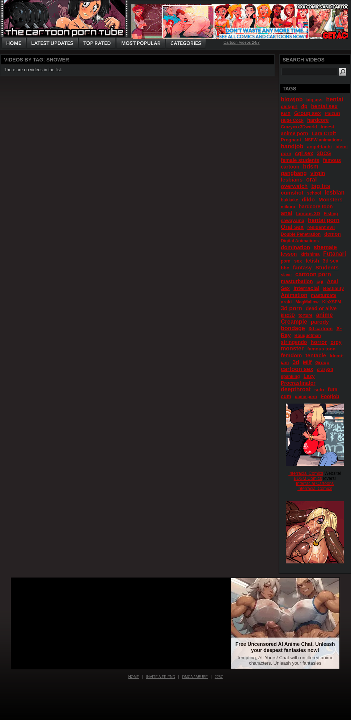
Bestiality (333, 288)
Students (327, 267)
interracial (306, 288)
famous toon (321, 349)
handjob (292, 146)
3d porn (291, 308)
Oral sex (292, 227)
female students (300, 160)
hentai (334, 99)
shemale (325, 247)
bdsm (310, 166)
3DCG (324, 153)
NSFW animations (323, 139)
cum (286, 396)
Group (322, 362)
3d (295, 362)
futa (332, 389)
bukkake (289, 200)
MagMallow (306, 301)
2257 (219, 677)
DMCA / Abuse (195, 677)
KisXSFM (331, 301)
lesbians (292, 179)
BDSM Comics (308, 478)
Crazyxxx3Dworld (299, 126)
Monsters (330, 199)
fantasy (302, 267)
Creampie (294, 322)
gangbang (294, 173)
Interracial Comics (305, 473)
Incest (327, 126)
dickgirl (289, 106)
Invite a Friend (161, 677)
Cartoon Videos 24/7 (241, 42)
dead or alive (321, 308)
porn (286, 261)
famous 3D (308, 213)
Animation (294, 295)
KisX (286, 113)
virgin (317, 173)
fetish (312, 261)
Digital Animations (300, 240)
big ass (314, 99)
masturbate (323, 295)
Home (133, 677)
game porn (306, 396)
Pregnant (291, 139)
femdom (291, 355)
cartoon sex (297, 369)
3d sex (331, 261)
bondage (293, 328)
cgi (320, 281)
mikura (288, 206)
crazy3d (325, 369)
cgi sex (304, 153)
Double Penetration (301, 234)
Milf (307, 362)
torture (306, 315)
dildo (308, 199)
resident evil (321, 227)
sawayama (292, 220)
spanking (290, 376)
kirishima (310, 254)
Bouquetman (308, 335)
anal (286, 213)
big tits (320, 186)
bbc (285, 267)
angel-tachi (319, 146)
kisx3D (288, 315)
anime (324, 315)
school (314, 193)
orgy (335, 342)
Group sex (307, 113)
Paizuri (332, 113)
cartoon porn (313, 274)
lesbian (334, 192)
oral (311, 179)
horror (318, 342)
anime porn (294, 133)
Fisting (331, 213)
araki (286, 301)
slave (286, 274)
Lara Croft (324, 133)
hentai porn (323, 220)
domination (295, 247)
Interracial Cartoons (315, 483)
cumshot (292, 192)
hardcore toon (316, 206)
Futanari (334, 254)
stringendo (294, 342)
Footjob (330, 396)
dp (304, 106)
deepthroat (296, 389)
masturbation (297, 281)
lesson (289, 254)
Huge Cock (292, 120)
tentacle (315, 355)
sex (298, 261)
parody (320, 322)
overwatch (294, 186)
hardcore (318, 120)
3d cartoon (321, 328)
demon (332, 234)
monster (292, 348)
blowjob (292, 99)
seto (319, 389)
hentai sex (324, 106)
